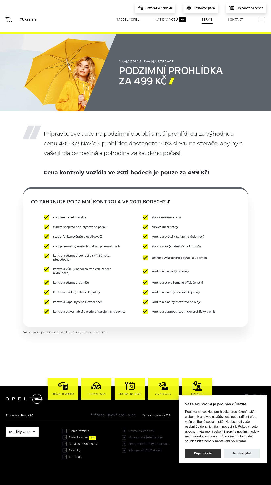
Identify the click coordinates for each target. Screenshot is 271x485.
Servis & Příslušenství (83, 444)
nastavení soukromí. (231, 441)
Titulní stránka (79, 431)
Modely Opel (128, 19)
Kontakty (75, 457)
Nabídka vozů (170, 19)
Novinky (74, 450)
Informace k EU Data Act (145, 450)
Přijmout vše (203, 453)
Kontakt (235, 19)
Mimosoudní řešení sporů (145, 437)
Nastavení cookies (141, 431)
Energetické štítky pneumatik (149, 444)
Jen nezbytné (241, 453)
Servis (207, 19)
